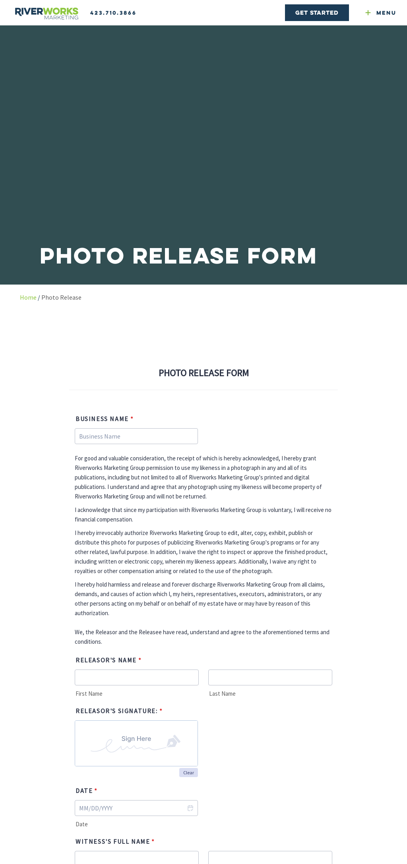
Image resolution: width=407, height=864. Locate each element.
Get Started (316, 12)
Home (28, 297)
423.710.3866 (113, 12)
